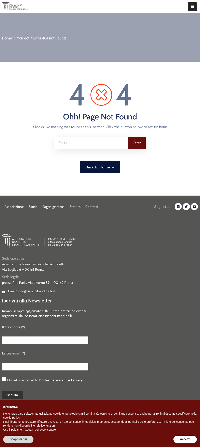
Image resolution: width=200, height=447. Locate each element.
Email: (31, 291)
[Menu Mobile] (192, 6)
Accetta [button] (185, 439)
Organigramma (53, 207)
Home (7, 38)
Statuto (75, 207)
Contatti (91, 207)
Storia (33, 207)
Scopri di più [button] (18, 439)
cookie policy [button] (11, 417)
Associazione (14, 207)
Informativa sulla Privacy (62, 380)
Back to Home (100, 167)
